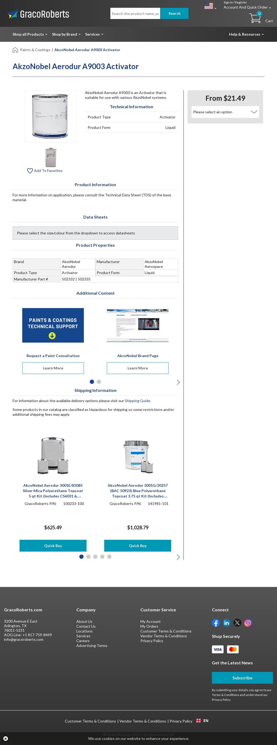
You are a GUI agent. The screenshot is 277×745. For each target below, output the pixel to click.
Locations (84, 631)
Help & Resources (244, 34)
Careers (83, 640)
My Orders (149, 626)
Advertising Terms (91, 645)
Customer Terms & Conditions (166, 631)
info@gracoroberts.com (23, 639)
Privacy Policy (151, 640)
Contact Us (86, 626)
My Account (150, 621)
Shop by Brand (64, 34)
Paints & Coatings (35, 49)
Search (175, 13)
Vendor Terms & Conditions (163, 636)
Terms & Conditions (225, 695)
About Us (84, 621)
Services (92, 34)
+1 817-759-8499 (37, 634)
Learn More (53, 368)
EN (202, 720)
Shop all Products (28, 34)
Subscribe (242, 677)
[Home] (16, 49)
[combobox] (202, 720)
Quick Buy (53, 545)
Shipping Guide (137, 400)
